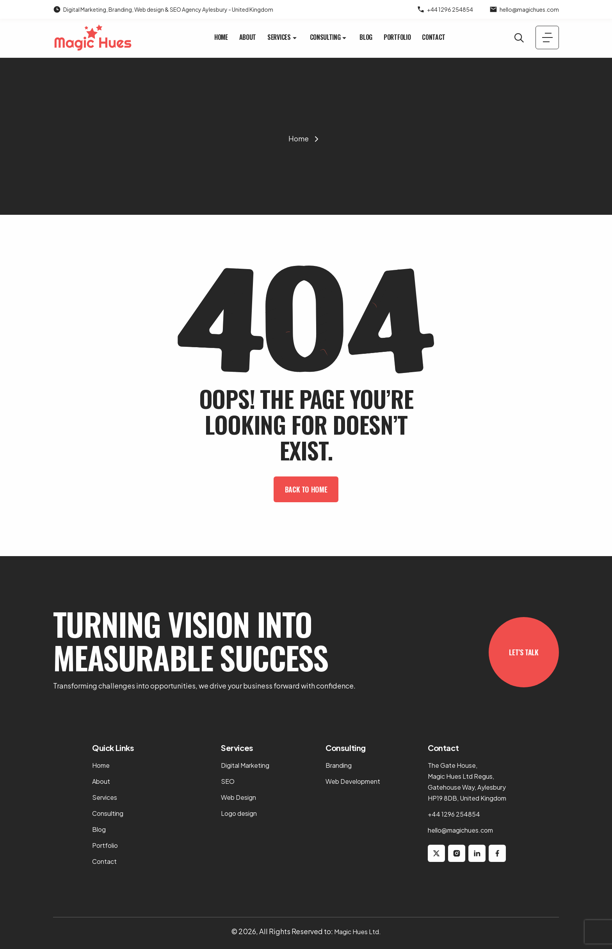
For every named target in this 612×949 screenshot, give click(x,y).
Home (221, 37)
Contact (433, 37)
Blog (365, 37)
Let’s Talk (523, 652)
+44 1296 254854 (450, 9)
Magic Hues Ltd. (357, 932)
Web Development (353, 781)
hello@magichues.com (529, 9)
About (247, 37)
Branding (339, 765)
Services (282, 37)
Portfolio (397, 37)
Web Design (238, 797)
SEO (228, 781)
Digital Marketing (245, 765)
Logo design (239, 813)
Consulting (329, 37)
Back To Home (306, 489)
